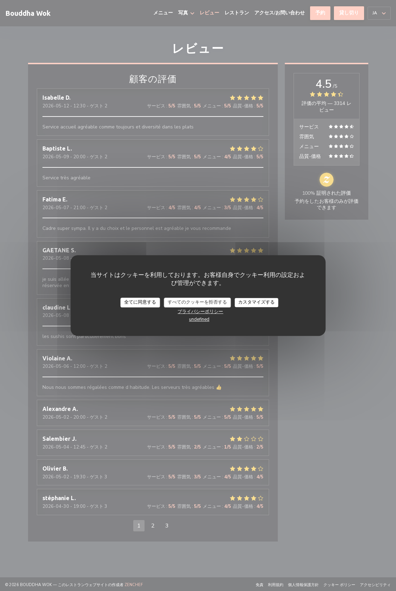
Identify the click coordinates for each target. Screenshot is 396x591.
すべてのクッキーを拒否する (197, 302)
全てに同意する (140, 302)
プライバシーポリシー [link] (200, 311)
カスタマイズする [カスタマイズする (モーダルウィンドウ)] (256, 302)
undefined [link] (199, 319)
